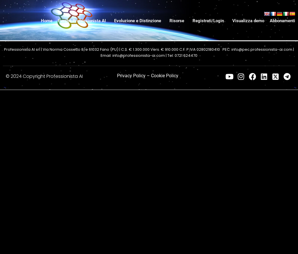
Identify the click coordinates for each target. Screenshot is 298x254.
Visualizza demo (248, 20)
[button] (83, 21)
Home (46, 20)
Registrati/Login (208, 20)
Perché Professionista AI (82, 20)
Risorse (176, 20)
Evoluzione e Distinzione (137, 20)
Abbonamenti (282, 20)
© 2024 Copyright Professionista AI (44, 76)
